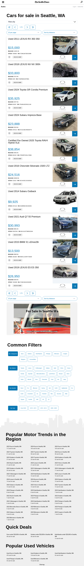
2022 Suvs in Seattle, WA (62, 453)
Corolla (30, 399)
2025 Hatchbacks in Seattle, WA (64, 491)
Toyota (22, 368)
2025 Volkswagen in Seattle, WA (16, 475)
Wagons (23, 359)
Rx (28, 388)
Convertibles (32, 359)
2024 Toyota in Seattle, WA (15, 453)
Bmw (68, 373)
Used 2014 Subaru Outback (22, 191)
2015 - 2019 (33, 408)
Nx (72, 388)
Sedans (30, 353)
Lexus (29, 368)
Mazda (29, 379)
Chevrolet (44, 379)
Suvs (22, 353)
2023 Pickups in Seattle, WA (39, 496)
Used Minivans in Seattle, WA (39, 559)
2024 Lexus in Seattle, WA (14, 480)
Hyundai (30, 373)
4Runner (35, 388)
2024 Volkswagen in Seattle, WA (64, 469)
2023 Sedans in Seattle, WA (15, 458)
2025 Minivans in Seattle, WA (39, 513)
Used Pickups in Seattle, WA (15, 559)
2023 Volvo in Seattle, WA (62, 464)
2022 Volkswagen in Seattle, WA (16, 502)
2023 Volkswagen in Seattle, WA (40, 469)
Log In (74, 6)
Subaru (48, 368)
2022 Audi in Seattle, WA (14, 496)
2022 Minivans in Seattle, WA (15, 518)
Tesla (22, 379)
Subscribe (80, 6)
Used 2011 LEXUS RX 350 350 (24, 39)
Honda (22, 373)
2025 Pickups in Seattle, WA (63, 507)
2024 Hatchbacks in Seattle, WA (40, 475)
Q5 (43, 399)
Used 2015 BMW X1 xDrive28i (23, 242)
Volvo (61, 368)
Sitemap (42, 564)
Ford (52, 379)
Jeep (64, 379)
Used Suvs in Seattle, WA (14, 554)
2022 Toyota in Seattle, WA (63, 486)
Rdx (52, 393)
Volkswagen (39, 368)
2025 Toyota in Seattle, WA (39, 453)
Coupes (65, 353)
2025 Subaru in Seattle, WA (15, 486)
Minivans (56, 353)
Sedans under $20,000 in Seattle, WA (42, 535)
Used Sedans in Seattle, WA (39, 554)
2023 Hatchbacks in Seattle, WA (40, 491)
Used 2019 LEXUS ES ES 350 (23, 267)
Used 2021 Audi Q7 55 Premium (24, 217)
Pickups (48, 353)
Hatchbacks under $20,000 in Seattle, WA (66, 536)
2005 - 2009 (54, 408)
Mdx (66, 393)
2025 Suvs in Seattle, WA (62, 447)
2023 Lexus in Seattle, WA (38, 464)
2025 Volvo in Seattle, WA (38, 486)
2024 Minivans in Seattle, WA (39, 507)
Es (37, 393)
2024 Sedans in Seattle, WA (63, 458)
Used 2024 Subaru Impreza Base (25, 115)
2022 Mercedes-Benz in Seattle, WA (17, 507)
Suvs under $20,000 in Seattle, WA (17, 535)
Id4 (50, 388)
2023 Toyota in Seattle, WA (39, 458)
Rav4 (22, 388)
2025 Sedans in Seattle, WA (15, 469)
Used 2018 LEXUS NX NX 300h (24, 64)
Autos (3, 7)
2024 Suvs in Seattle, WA (38, 447)
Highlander (64, 388)
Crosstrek (30, 393)
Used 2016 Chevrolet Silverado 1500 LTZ (29, 166)
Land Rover (52, 373)
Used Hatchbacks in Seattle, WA (64, 554)
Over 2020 (23, 408)
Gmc (36, 379)
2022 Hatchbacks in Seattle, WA (40, 502)
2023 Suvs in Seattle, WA (14, 447)
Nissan (61, 373)
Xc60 (22, 393)
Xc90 (56, 388)
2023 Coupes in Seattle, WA (63, 513)
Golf (37, 399)
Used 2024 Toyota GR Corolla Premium (28, 90)
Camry (43, 388)
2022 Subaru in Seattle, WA (15, 513)
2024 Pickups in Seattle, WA (15, 491)
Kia (58, 379)
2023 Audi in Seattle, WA (14, 464)
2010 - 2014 (43, 408)
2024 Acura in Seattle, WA (38, 480)
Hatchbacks (39, 353)
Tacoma (59, 393)
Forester (44, 393)
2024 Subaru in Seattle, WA (63, 480)
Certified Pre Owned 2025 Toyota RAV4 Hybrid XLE (28, 141)
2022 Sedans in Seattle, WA (63, 496)
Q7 (49, 399)
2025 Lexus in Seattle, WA (62, 475)
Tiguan (22, 399)
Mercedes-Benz (41, 373)
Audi (55, 368)
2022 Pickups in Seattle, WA (63, 502)
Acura (68, 368)
